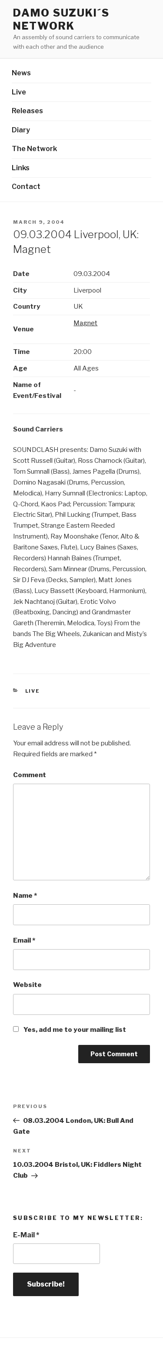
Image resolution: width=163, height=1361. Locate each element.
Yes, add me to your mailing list (69, 1030)
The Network (34, 149)
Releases (27, 111)
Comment (29, 775)
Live (19, 92)
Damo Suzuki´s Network (61, 19)
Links (21, 168)
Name (25, 895)
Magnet (85, 323)
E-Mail (26, 1235)
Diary (21, 130)
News (21, 73)
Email (24, 940)
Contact (26, 186)
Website (27, 985)
